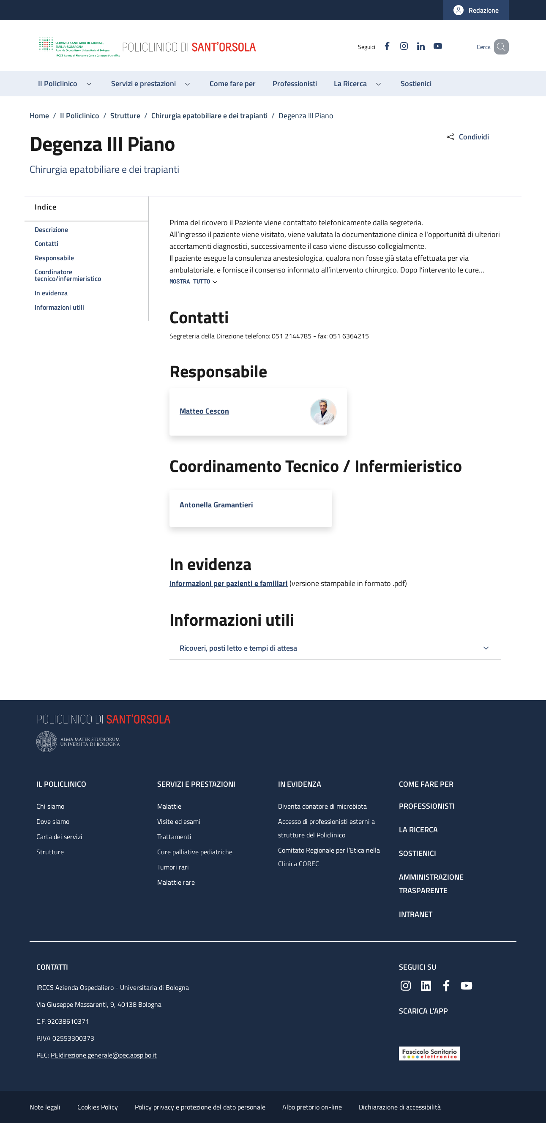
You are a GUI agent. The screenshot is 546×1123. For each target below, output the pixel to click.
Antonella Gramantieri (216, 504)
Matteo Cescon (204, 411)
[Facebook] (374, 46)
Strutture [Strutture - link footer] (50, 852)
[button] (476, 10)
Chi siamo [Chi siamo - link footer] (50, 806)
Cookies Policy (97, 1107)
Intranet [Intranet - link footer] (415, 914)
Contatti (53, 967)
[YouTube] (425, 46)
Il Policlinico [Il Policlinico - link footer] (61, 784)
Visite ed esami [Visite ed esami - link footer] (178, 821)
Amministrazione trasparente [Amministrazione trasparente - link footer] (431, 883)
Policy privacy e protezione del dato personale (200, 1107)
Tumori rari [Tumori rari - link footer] (173, 867)
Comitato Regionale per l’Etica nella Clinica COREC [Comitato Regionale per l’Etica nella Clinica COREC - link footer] (329, 857)
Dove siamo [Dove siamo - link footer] (52, 821)
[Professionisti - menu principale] (294, 83)
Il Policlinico (79, 115)
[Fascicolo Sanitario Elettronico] (429, 1052)
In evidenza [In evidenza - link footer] (299, 784)
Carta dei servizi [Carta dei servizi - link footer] (59, 836)
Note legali (45, 1107)
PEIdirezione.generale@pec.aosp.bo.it (104, 1055)
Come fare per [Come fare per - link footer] (426, 784)
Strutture (125, 115)
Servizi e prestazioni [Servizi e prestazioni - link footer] (196, 784)
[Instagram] (391, 46)
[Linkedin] (408, 46)
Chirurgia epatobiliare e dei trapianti (209, 115)
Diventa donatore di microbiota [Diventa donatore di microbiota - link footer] (322, 806)
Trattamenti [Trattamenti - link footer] (174, 836)
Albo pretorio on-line (312, 1107)
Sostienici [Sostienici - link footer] (417, 853)
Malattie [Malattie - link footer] (169, 806)
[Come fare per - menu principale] (232, 83)
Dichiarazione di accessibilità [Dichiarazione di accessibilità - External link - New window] (400, 1107)
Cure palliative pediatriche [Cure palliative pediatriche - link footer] (194, 852)
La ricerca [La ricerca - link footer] (418, 829)
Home (39, 115)
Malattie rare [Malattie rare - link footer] (176, 882)
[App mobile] (405, 1028)
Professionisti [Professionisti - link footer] (427, 806)
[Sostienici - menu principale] (416, 83)
